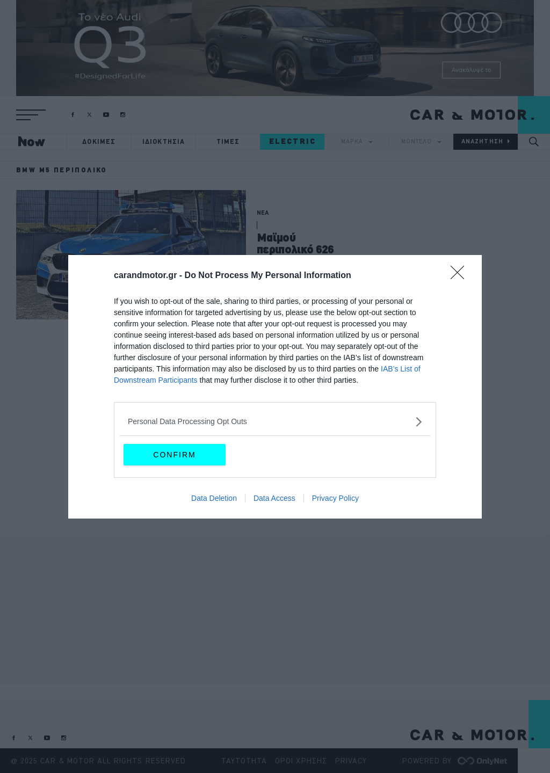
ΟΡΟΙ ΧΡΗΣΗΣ (301, 760)
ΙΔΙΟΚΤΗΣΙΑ (163, 141)
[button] (31, 115)
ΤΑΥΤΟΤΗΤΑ (244, 760)
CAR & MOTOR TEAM (283, 305)
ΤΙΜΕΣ (228, 141)
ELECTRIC (292, 141)
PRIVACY (351, 760)
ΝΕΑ (263, 212)
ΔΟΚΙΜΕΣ (98, 141)
